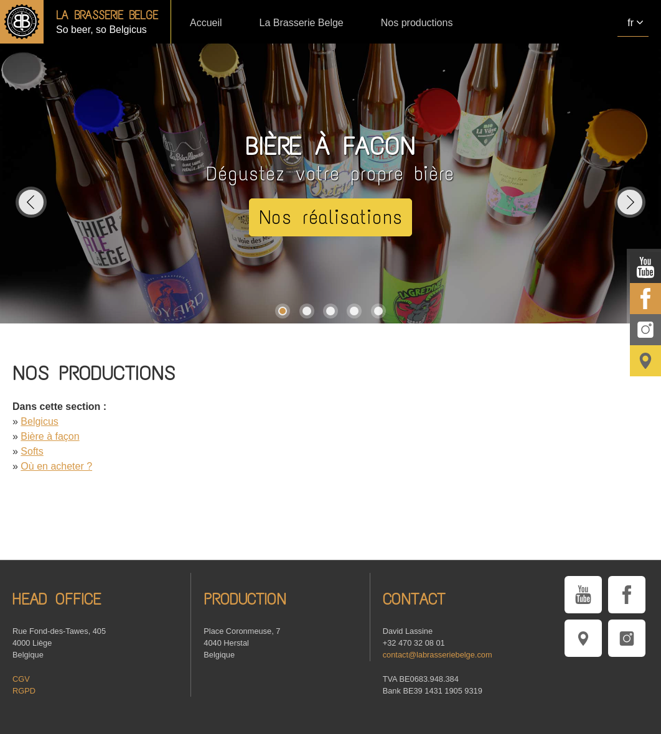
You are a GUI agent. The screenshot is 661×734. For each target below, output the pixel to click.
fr (630, 22)
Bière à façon (50, 436)
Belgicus (39, 421)
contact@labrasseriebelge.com (437, 654)
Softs (32, 451)
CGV (21, 679)
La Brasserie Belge (302, 22)
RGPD (23, 690)
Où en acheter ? (56, 466)
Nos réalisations (331, 217)
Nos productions (417, 22)
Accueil (206, 22)
